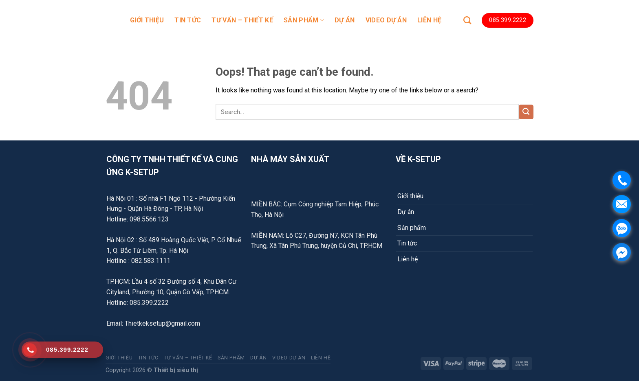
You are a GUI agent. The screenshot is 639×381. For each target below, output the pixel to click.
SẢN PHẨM (304, 20)
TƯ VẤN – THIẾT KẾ (242, 20)
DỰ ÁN (345, 20)
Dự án (405, 212)
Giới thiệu (410, 196)
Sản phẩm (411, 228)
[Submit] (526, 112)
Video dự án (386, 20)
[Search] (467, 20)
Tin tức (407, 243)
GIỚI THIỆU (147, 20)
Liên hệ (407, 259)
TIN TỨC (187, 20)
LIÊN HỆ (429, 20)
